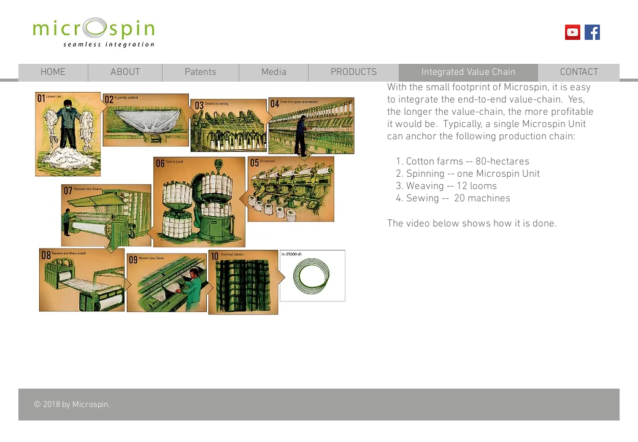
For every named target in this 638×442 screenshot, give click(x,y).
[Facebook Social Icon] (592, 32)
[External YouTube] (493, 308)
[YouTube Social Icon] (572, 32)
